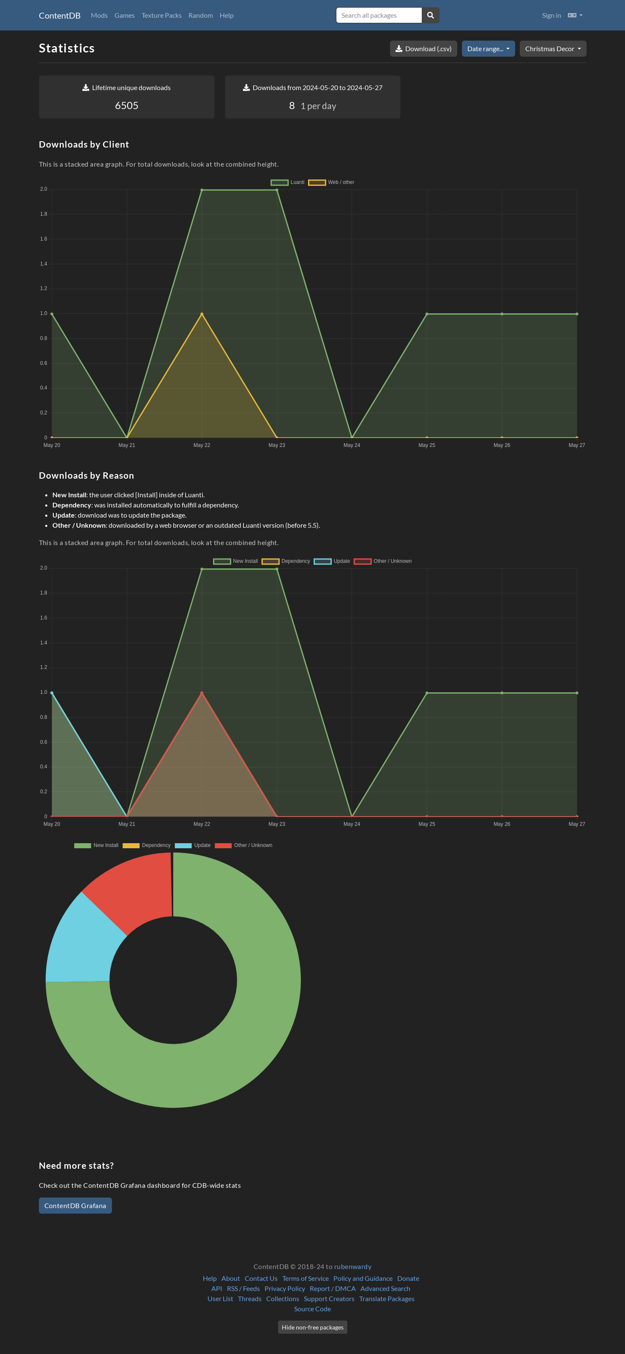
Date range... (486, 48)
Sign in (551, 15)
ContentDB (60, 15)
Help (227, 15)
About (230, 1278)
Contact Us (261, 1278)
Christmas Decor (550, 48)
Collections (282, 1298)
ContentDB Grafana (75, 1205)
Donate (408, 1278)
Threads (250, 1298)
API (216, 1288)
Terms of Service (305, 1278)
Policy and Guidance (363, 1278)
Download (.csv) (424, 48)
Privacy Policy (285, 1288)
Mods (99, 15)
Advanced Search (385, 1288)
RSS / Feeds (243, 1288)
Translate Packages (387, 1298)
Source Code (312, 1309)
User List (220, 1298)
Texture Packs (162, 15)
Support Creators (329, 1298)
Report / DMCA (333, 1288)
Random (200, 15)
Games (125, 15)
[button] (575, 15)
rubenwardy (353, 1266)
